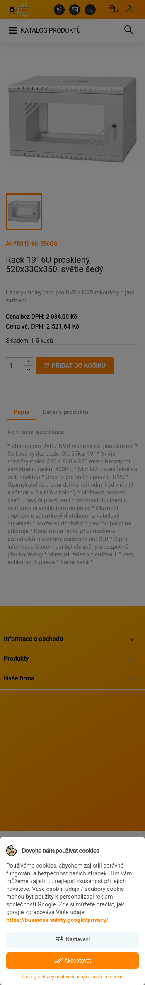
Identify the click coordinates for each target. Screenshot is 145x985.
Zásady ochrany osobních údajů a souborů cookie (72, 977)
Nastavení (72, 939)
